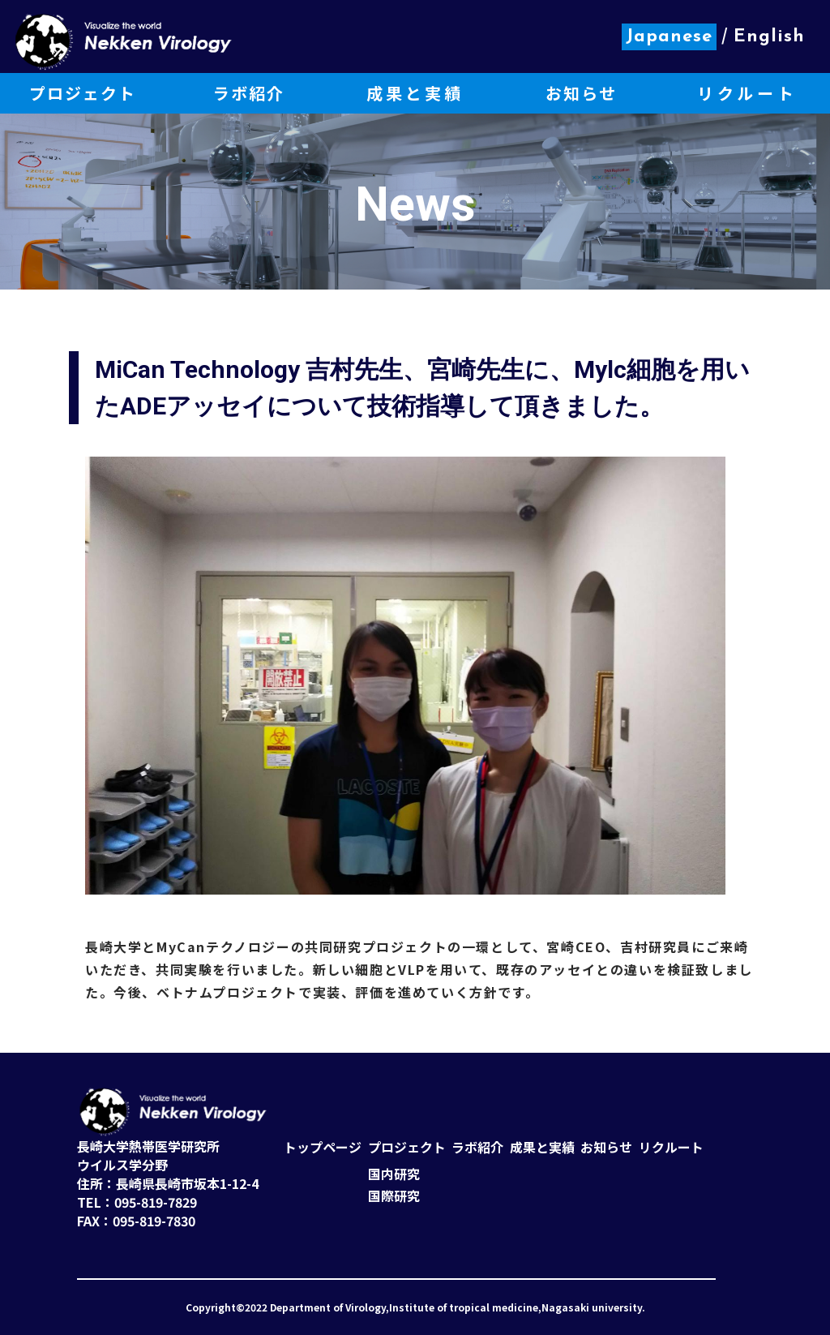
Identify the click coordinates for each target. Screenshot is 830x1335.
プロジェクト (407, 1147)
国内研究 (394, 1174)
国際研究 (394, 1196)
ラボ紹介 (477, 1147)
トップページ (323, 1147)
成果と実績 (542, 1147)
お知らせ (606, 1147)
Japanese (669, 37)
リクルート (671, 1147)
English (769, 37)
